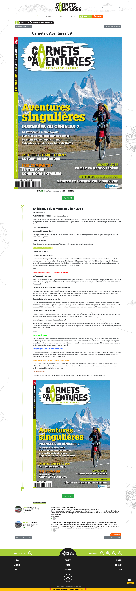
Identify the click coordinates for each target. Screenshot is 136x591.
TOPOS (61, 16)
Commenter (115, 534)
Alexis (42, 191)
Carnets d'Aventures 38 (23, 26)
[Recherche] (103, 8)
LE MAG (48, 16)
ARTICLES (17, 565)
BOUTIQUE (87, 16)
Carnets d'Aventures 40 (112, 26)
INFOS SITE (118, 565)
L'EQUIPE (119, 560)
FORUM (68, 565)
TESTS (73, 16)
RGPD (120, 570)
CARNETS (68, 560)
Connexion (98, 16)
